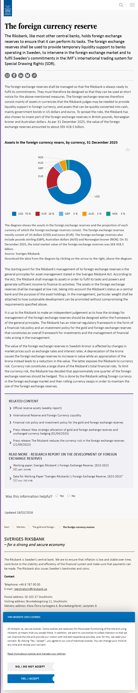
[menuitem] (127, 149)
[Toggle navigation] (132, 5)
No (73, 496)
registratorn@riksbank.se (30, 589)
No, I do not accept (30, 666)
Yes (62, 496)
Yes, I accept (30, 678)
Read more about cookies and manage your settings (37, 653)
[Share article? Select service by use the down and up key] (21, 75)
